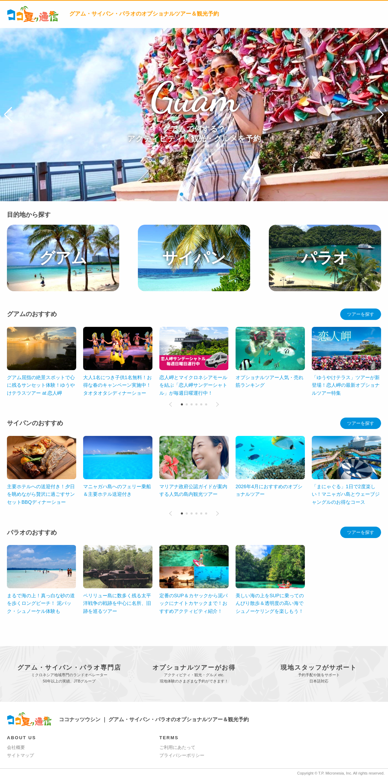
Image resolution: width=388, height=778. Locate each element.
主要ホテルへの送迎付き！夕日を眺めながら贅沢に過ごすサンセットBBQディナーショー (41, 494)
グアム (63, 258)
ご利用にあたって (177, 747)
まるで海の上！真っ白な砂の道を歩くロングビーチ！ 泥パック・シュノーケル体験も (41, 603)
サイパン (194, 258)
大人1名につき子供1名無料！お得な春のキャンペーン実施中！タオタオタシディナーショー (117, 385)
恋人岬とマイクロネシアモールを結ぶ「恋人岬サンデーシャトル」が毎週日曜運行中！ (193, 385)
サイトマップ (20, 755)
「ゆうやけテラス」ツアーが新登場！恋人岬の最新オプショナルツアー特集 (346, 385)
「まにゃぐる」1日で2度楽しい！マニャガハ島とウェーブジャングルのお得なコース (346, 494)
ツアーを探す (360, 314)
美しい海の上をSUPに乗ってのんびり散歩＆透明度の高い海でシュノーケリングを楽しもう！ (270, 603)
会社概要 (16, 747)
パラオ (325, 258)
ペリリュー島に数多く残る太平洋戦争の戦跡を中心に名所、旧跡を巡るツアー (117, 603)
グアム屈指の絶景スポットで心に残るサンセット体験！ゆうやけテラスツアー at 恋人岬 (41, 385)
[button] (8, 114)
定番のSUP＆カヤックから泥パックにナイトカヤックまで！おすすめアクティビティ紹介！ (193, 603)
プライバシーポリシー (181, 755)
